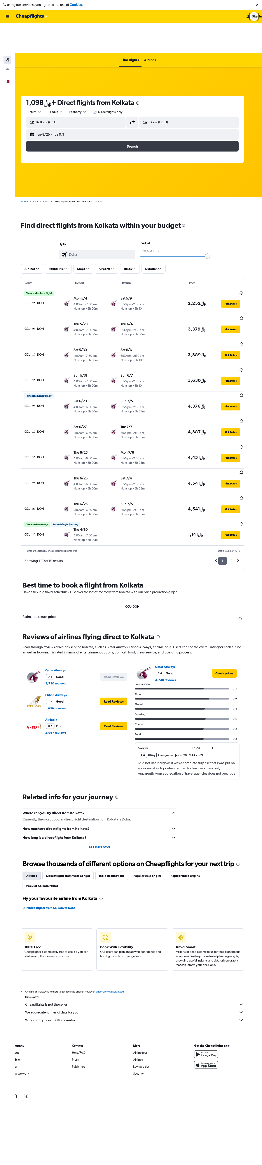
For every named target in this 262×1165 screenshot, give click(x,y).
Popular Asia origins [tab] (154, 820)
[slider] (213, 226)
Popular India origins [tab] (191, 820)
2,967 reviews (62, 676)
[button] (257, 5)
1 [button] (229, 505)
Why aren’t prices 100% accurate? (140, 964)
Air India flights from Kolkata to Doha (56, 852)
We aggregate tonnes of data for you (140, 956)
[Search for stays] (7, 38)
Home (30, 171)
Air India (58, 663)
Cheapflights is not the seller (140, 948)
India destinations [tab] (118, 820)
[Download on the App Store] (212, 1009)
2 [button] (238, 505)
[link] (230, 617)
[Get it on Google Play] (212, 998)
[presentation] (144, 73)
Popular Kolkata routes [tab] (49, 830)
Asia (41, 171)
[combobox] (40, 81)
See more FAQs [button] (105, 791)
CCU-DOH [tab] (139, 550)
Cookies (76, 5)
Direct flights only (116, 81)
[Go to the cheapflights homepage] (32, 16)
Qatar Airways (62, 614)
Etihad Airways (62, 639)
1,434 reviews (62, 652)
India (52, 171)
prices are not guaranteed (116, 935)
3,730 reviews (62, 627)
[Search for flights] (7, 29)
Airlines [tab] (38, 820)
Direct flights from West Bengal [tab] (74, 820)
